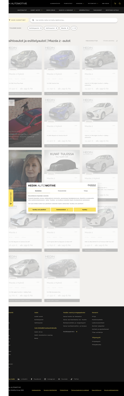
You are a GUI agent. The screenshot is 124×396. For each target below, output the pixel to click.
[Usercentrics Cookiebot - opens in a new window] (89, 185)
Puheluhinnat (64, 390)
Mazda (63, 28)
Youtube (64, 379)
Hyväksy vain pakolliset (39, 209)
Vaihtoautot (50, 28)
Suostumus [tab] (38, 190)
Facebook (37, 379)
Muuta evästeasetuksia (111, 390)
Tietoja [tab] (86, 190)
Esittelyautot (34, 28)
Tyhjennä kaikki (15, 28)
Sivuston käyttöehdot (50, 390)
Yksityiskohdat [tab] (62, 190)
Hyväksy (84, 209)
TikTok (76, 379)
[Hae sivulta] (119, 3)
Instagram (51, 379)
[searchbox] (76, 20)
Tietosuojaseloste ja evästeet (80, 390)
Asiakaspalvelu (70, 331)
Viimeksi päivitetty (108, 40)
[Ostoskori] (114, 3)
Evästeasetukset (62, 209)
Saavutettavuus (96, 390)
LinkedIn (24, 379)
